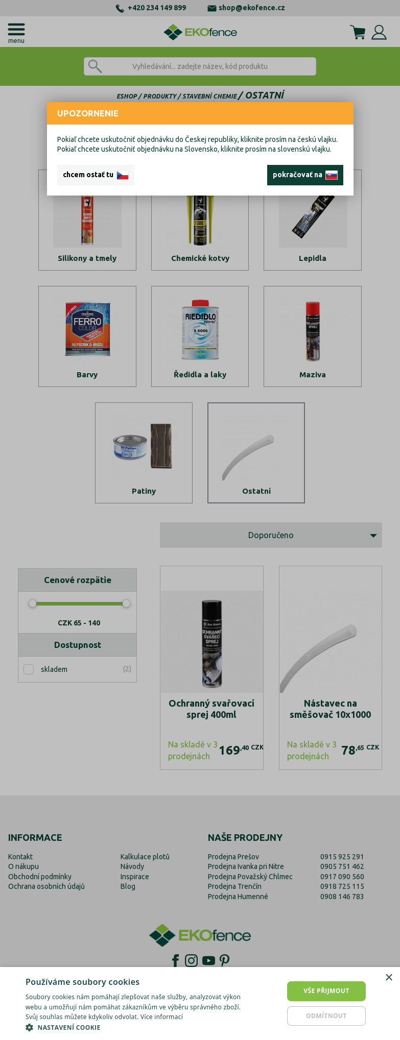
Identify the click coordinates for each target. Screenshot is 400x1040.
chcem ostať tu (96, 175)
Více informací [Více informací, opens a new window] (161, 1016)
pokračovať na (305, 175)
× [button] (388, 978)
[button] (137, 1027)
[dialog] (200, 1003)
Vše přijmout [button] (326, 990)
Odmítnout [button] (326, 1015)
